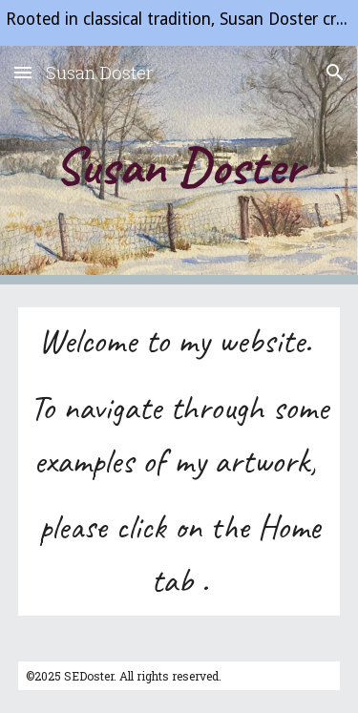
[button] (23, 72)
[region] (179, 23)
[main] (179, 164)
